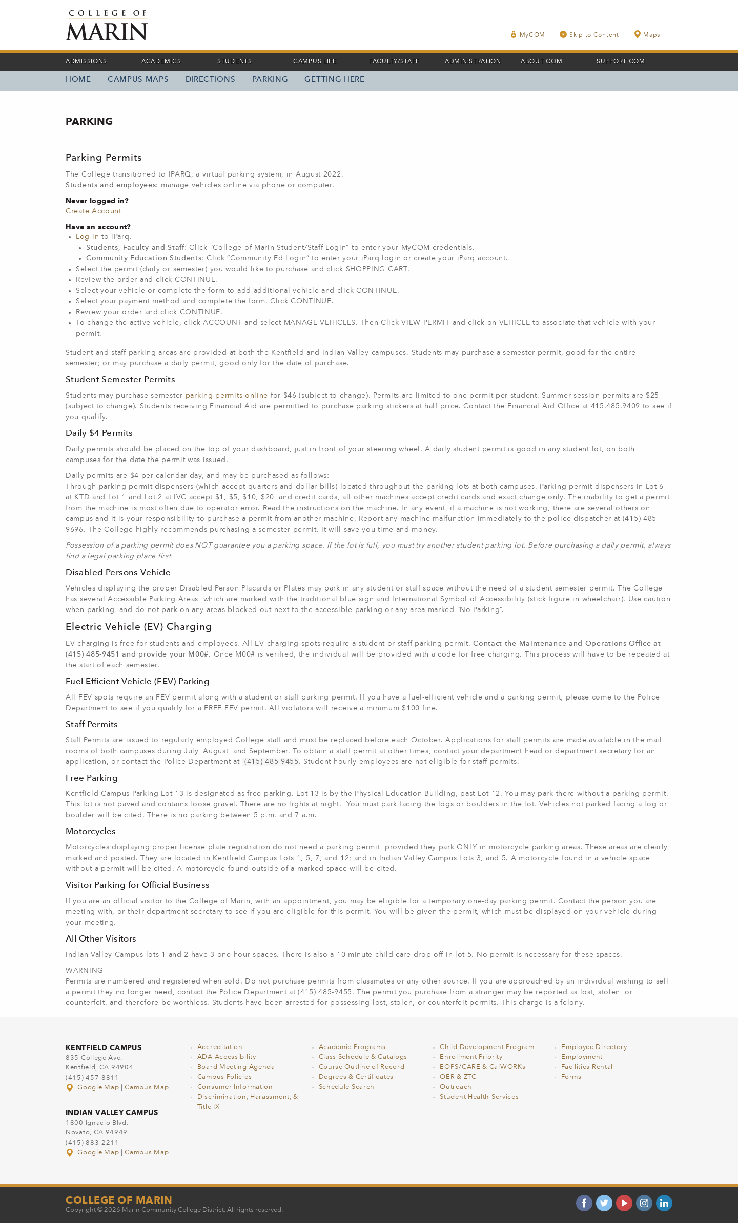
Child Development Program (487, 1047)
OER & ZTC (458, 1077)
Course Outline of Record (362, 1067)
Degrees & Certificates (356, 1077)
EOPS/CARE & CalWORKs (482, 1067)
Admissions (86, 62)
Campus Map (147, 1087)
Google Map (93, 1087)
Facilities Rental (587, 1067)
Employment (582, 1057)
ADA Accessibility (226, 1057)
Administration (473, 62)
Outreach (456, 1087)
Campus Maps (138, 80)
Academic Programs (352, 1047)
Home (78, 80)
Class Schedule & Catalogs (363, 1057)
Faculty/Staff (394, 62)
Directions (211, 80)
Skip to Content (589, 34)
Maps (646, 34)
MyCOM (528, 34)
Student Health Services (479, 1097)
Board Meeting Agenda (236, 1067)
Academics (161, 62)
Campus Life (315, 62)
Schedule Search (347, 1087)
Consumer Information (235, 1087)
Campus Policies (224, 1077)
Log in (87, 237)
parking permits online (227, 395)
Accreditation (220, 1047)
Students (234, 62)
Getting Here (334, 80)
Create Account (93, 211)
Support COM (621, 62)
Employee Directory (594, 1047)
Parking (270, 80)
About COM (541, 62)
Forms (571, 1077)
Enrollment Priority (471, 1057)
